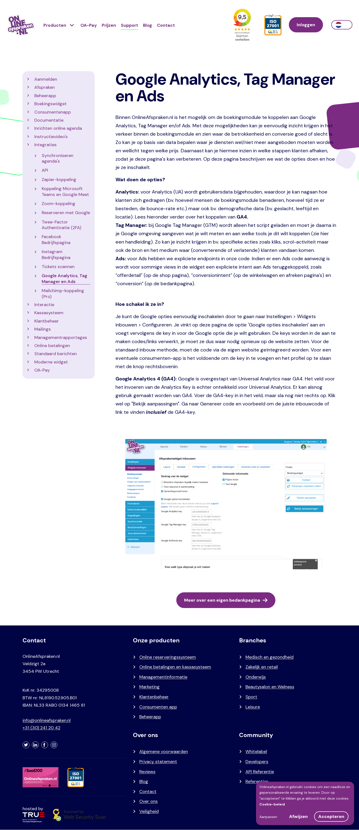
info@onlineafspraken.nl (47, 720)
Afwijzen (298, 816)
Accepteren (331, 816)
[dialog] (305, 803)
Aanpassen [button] (268, 817)
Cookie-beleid (272, 804)
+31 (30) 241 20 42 (41, 728)
